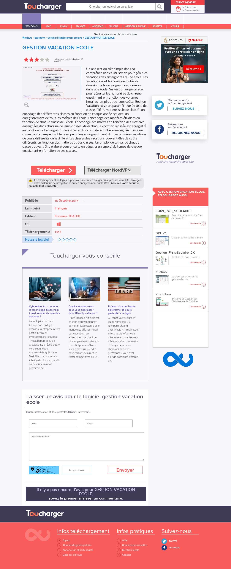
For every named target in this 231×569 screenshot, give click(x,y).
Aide (122, 540)
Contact (124, 555)
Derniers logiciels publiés (74, 545)
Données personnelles (132, 545)
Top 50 (63, 540)
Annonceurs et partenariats (75, 550)
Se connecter (192, 10)
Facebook (174, 548)
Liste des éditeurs (69, 555)
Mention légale (128, 550)
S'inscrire (190, 7)
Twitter (173, 541)
